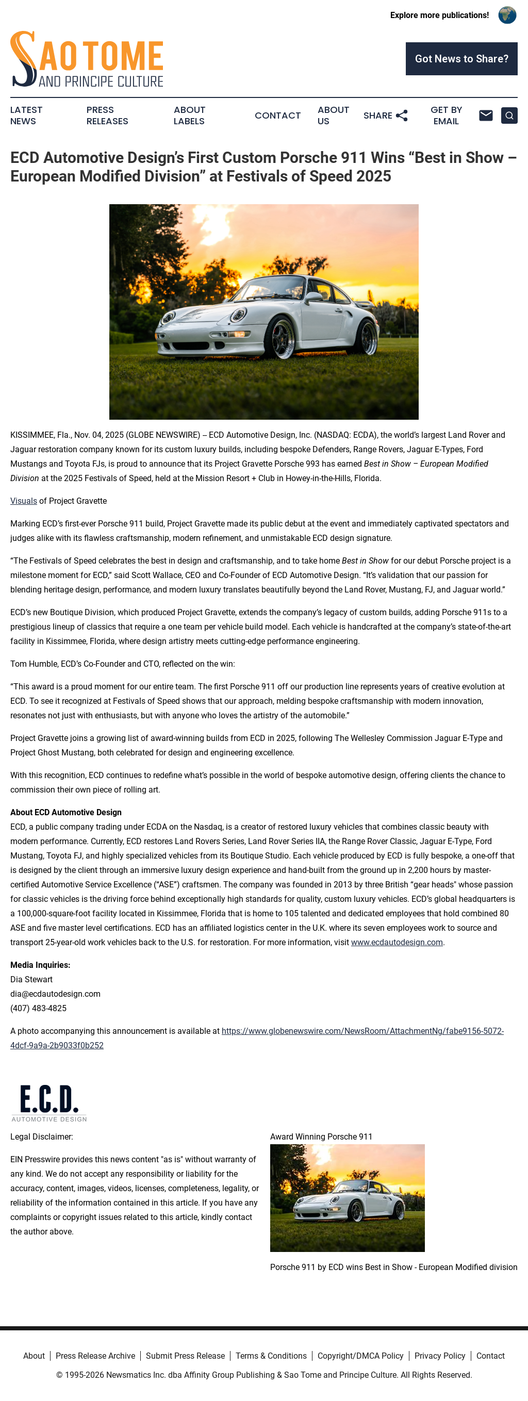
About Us (334, 115)
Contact (278, 115)
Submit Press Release (185, 1356)
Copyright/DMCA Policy (361, 1356)
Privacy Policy (440, 1356)
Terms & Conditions (271, 1356)
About (34, 1356)
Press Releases (107, 115)
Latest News (26, 115)
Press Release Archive (95, 1356)
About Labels (190, 115)
